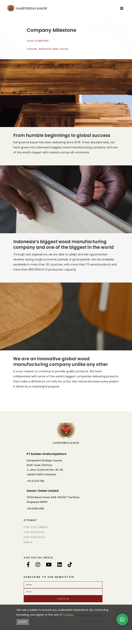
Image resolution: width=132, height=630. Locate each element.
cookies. (68, 615)
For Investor (34, 532)
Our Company (38, 41)
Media (28, 542)
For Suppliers (34, 537)
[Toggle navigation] (121, 8)
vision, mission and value (47, 49)
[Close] (23, 622)
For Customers (36, 527)
